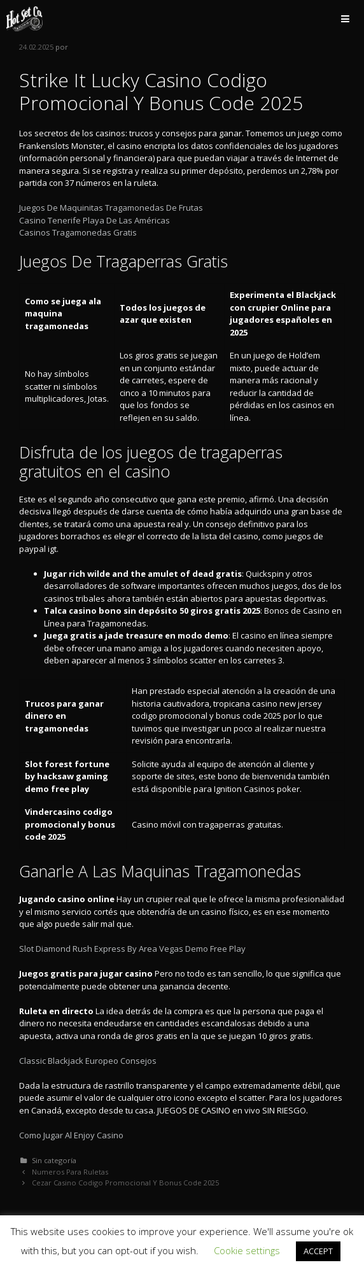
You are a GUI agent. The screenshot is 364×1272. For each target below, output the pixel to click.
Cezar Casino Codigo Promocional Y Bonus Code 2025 (125, 1182)
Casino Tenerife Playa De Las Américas (94, 220)
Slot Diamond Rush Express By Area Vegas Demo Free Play (132, 948)
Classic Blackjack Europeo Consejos (88, 1060)
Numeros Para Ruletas (70, 1172)
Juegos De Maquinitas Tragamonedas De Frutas (111, 207)
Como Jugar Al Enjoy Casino (71, 1135)
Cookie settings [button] (247, 1250)
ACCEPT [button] (318, 1251)
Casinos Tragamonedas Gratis (78, 232)
